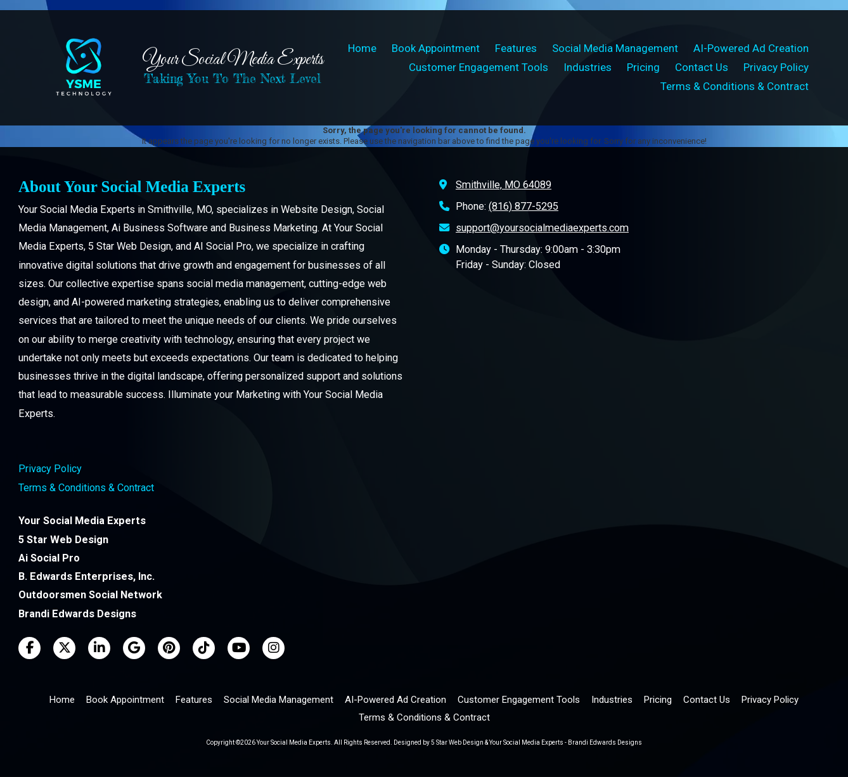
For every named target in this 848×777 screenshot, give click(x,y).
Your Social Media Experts (232, 60)
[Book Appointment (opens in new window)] (435, 48)
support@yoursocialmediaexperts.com (542, 228)
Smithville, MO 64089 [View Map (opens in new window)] (503, 185)
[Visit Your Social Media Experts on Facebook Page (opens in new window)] (29, 648)
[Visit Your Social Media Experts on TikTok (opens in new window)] (204, 648)
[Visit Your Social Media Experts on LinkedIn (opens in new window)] (99, 648)
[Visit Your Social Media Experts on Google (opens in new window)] (134, 648)
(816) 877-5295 (523, 206)
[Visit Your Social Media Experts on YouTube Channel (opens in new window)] (239, 648)
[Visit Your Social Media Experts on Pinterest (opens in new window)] (169, 648)
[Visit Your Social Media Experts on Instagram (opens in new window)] (273, 648)
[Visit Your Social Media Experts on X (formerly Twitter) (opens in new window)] (64, 648)
